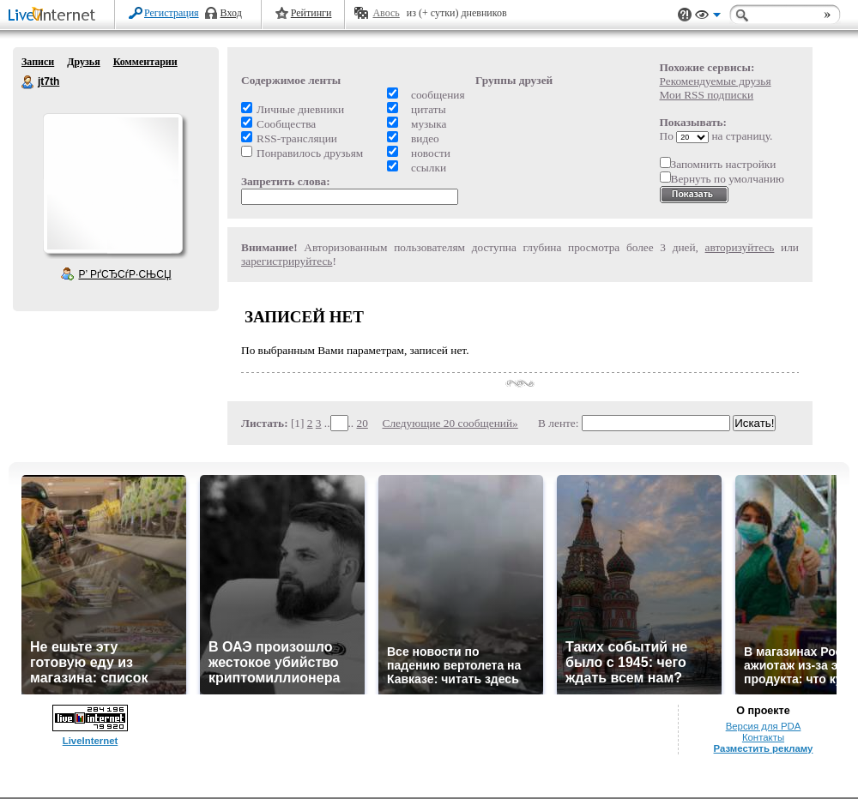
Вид (708, 17)
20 (362, 423)
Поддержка (685, 15)
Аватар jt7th (112, 183)
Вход (231, 13)
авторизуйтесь (740, 247)
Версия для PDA (763, 726)
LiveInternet (55, 16)
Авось (385, 13)
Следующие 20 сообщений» (450, 423)
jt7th (28, 82)
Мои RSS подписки (707, 94)
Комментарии (145, 62)
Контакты (763, 737)
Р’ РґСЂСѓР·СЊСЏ (125, 274)
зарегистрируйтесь (286, 261)
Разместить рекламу (763, 748)
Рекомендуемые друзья (715, 81)
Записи (37, 62)
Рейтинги (311, 13)
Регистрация (171, 13)
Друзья (83, 62)
